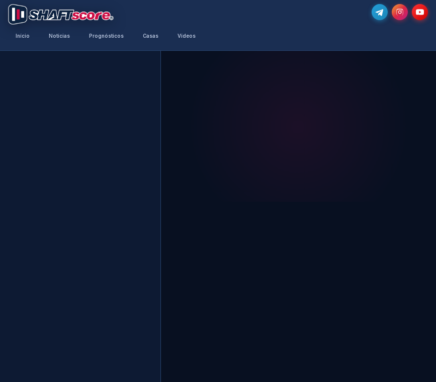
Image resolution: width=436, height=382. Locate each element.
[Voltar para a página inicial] (61, 14)
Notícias (59, 36)
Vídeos (187, 36)
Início (23, 36)
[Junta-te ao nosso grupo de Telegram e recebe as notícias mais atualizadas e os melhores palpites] (380, 12)
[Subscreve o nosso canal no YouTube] (420, 12)
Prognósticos (106, 36)
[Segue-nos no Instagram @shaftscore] (400, 12)
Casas (150, 36)
